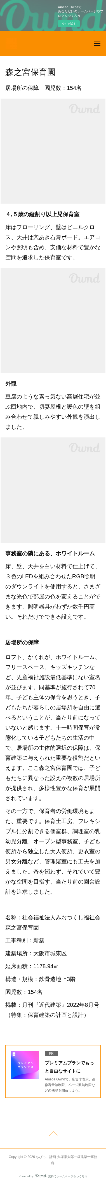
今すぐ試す (69, 23)
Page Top (53, 1134)
